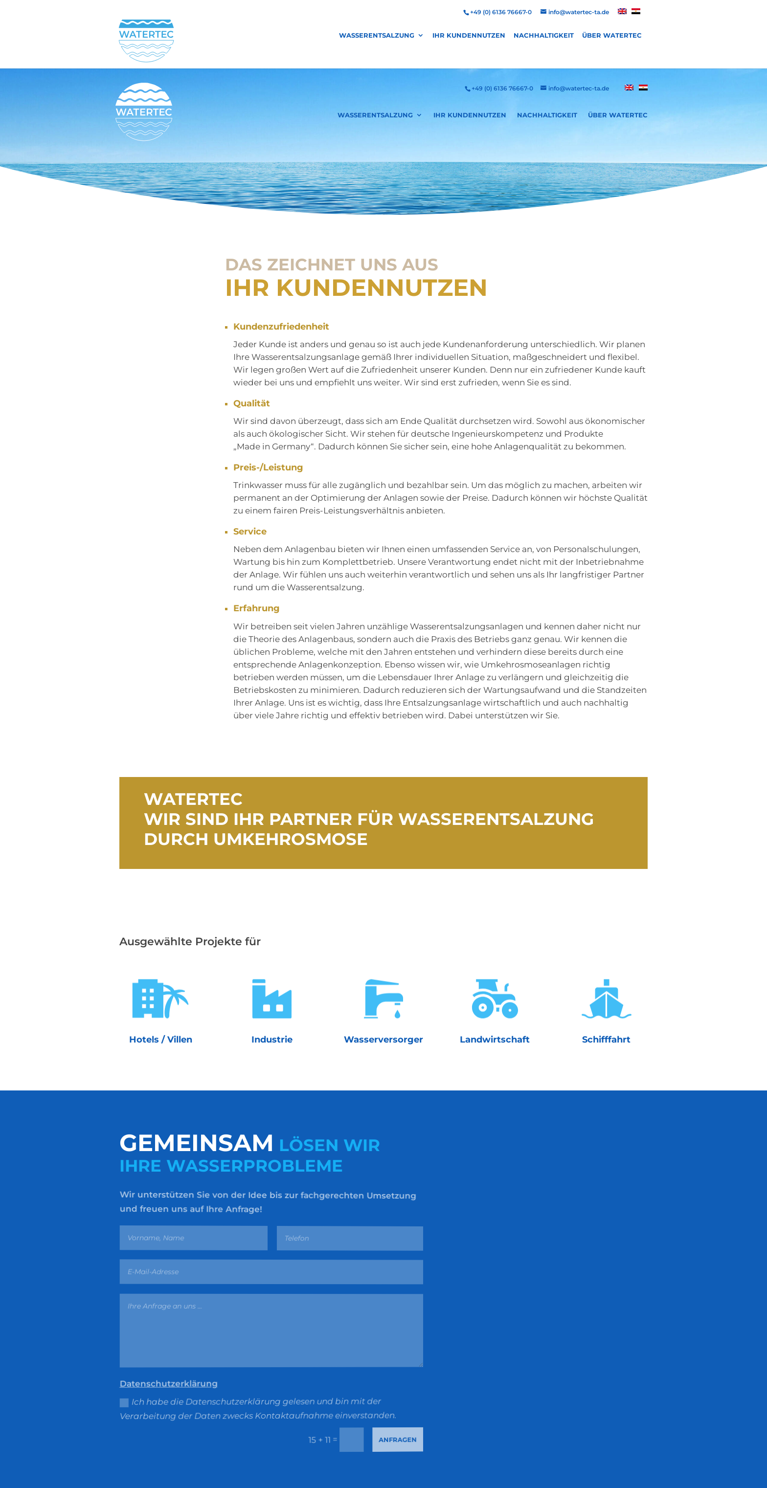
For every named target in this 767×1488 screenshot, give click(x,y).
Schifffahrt (606, 1039)
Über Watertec (612, 35)
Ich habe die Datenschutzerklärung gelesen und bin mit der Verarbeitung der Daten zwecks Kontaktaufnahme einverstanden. (255, 1409)
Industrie (272, 1039)
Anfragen (393, 1437)
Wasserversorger (383, 1039)
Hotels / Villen (160, 1039)
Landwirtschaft (495, 1039)
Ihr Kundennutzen (468, 35)
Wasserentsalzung (376, 35)
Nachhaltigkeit (544, 35)
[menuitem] (622, 14)
